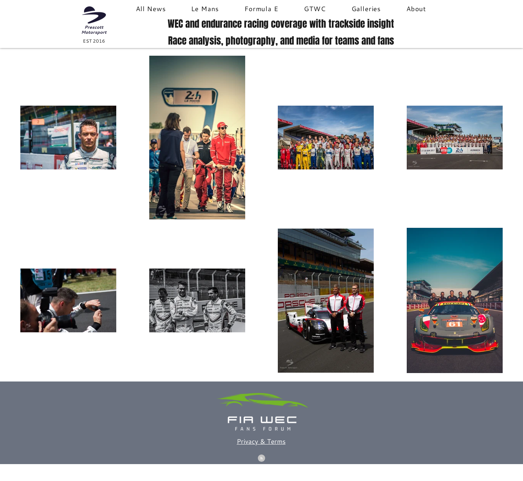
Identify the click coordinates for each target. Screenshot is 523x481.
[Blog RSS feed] (261, 458)
